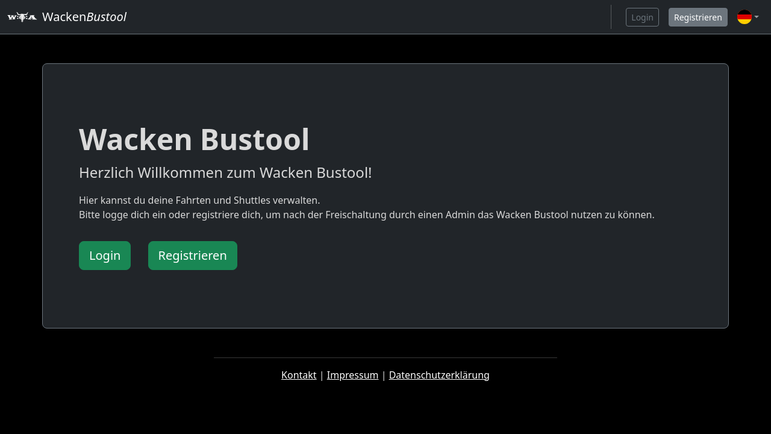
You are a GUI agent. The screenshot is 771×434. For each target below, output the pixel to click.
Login (642, 17)
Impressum (353, 375)
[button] (748, 17)
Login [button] (104, 255)
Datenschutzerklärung (439, 375)
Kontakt (299, 375)
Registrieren (698, 17)
